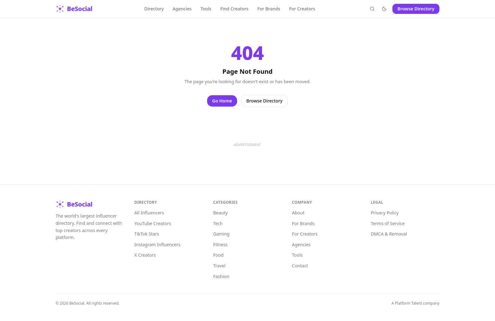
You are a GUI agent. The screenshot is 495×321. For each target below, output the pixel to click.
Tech (218, 223)
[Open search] (372, 9)
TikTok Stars (146, 234)
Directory (154, 9)
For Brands (268, 9)
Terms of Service (388, 223)
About (298, 213)
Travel (219, 266)
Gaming (221, 234)
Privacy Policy (384, 213)
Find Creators (234, 9)
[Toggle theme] (384, 9)
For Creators (302, 9)
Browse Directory (415, 9)
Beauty (220, 213)
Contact (300, 266)
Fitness (220, 245)
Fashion (221, 276)
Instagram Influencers (157, 245)
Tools (206, 9)
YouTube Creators (152, 223)
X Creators (145, 255)
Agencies (182, 9)
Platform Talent (408, 303)
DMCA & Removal (389, 234)
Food (218, 255)
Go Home (222, 101)
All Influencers (149, 213)
